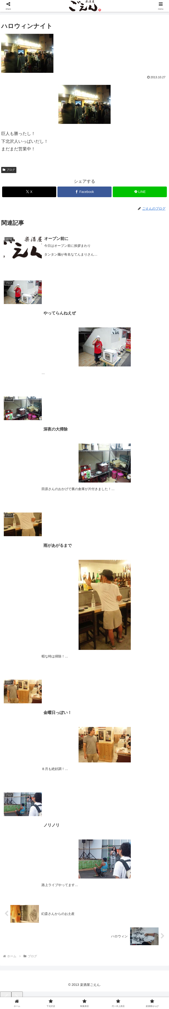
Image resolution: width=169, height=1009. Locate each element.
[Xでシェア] (29, 192)
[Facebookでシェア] (84, 192)
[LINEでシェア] (140, 192)
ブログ (9, 169)
